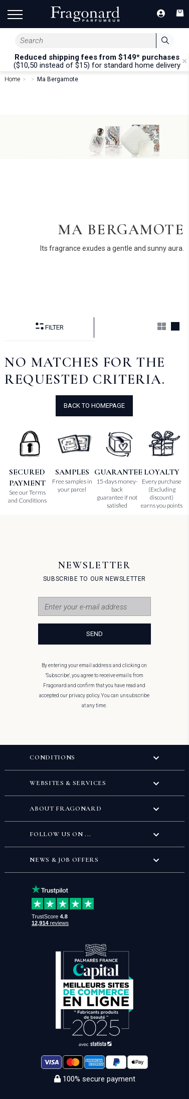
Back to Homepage (94, 405)
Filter (50, 327)
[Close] (184, 61)
